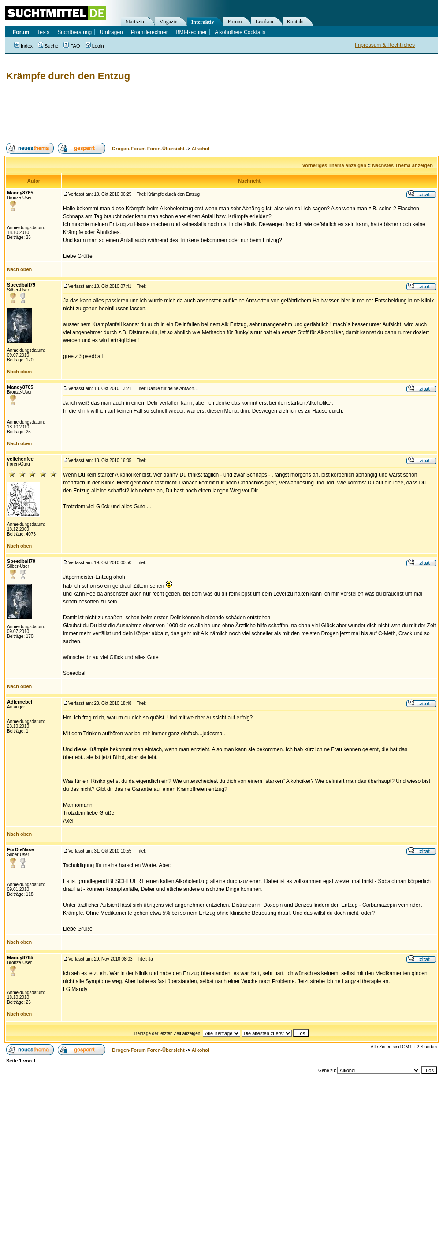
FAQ (71, 45)
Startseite (135, 22)
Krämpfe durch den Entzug (68, 76)
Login (95, 45)
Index (23, 45)
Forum (235, 22)
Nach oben (19, 269)
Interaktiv (202, 22)
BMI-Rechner (191, 32)
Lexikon (264, 22)
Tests (43, 32)
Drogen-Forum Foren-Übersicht (148, 148)
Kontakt (295, 22)
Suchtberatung (74, 32)
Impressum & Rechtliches (385, 45)
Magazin (168, 22)
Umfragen (111, 32)
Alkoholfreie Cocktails (240, 32)
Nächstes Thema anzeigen (402, 165)
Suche (48, 45)
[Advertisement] (164, 112)
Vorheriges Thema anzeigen (334, 165)
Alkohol (200, 148)
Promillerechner (149, 32)
